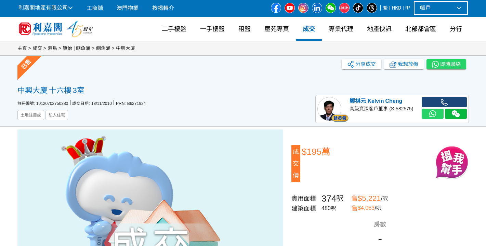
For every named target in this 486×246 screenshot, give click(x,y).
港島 (52, 48)
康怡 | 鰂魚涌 (76, 48)
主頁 (22, 48)
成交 (37, 48)
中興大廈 (125, 48)
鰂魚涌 (103, 48)
